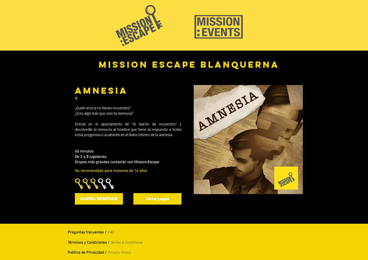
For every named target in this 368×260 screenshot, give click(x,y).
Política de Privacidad (86, 252)
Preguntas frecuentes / (87, 232)
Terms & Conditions (126, 242)
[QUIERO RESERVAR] (99, 199)
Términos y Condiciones (87, 242)
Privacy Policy (119, 252)
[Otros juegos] (157, 199)
